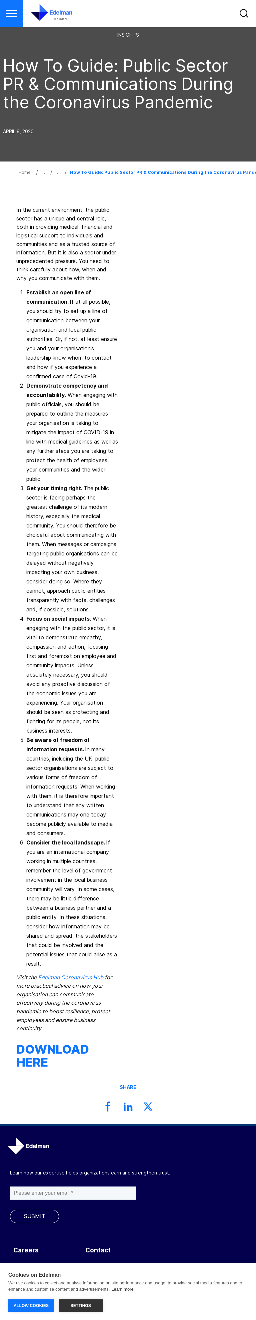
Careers (26, 1250)
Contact (98, 1250)
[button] (11, 13)
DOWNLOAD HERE (52, 1056)
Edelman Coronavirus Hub (70, 977)
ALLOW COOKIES (31, 1305)
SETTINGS (80, 1305)
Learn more (122, 1289)
